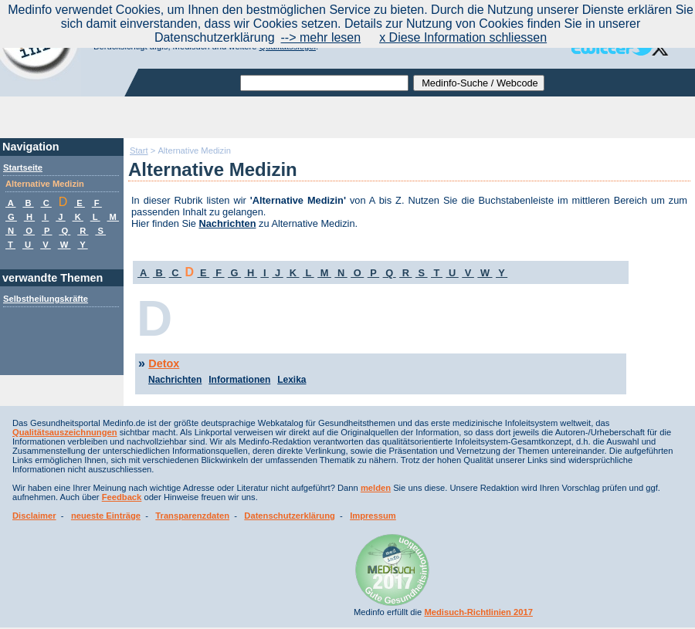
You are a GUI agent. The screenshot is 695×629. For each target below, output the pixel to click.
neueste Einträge (106, 515)
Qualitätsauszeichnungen (64, 432)
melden (376, 487)
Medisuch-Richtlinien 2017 (478, 612)
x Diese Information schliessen (463, 37)
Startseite (22, 167)
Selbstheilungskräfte (45, 298)
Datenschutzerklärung (289, 515)
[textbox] (324, 83)
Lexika (291, 379)
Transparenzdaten (192, 515)
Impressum (373, 515)
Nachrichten (227, 223)
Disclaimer (34, 515)
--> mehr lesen (321, 37)
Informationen (239, 379)
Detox (163, 363)
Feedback (122, 497)
